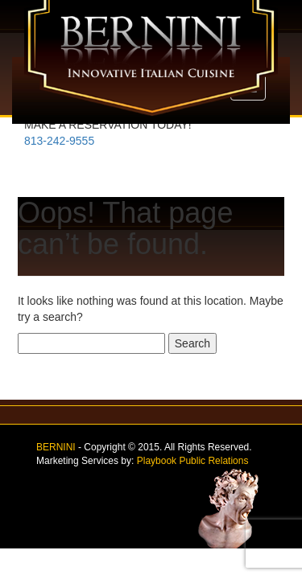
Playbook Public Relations (193, 460)
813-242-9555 (59, 140)
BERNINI (56, 447)
